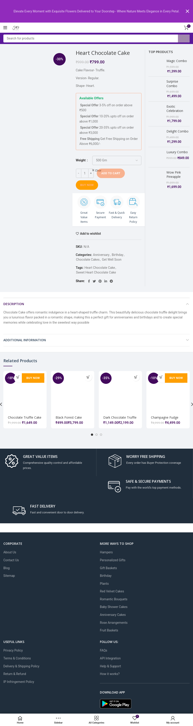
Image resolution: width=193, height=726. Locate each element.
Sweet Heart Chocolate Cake (96, 272)
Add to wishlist (90, 233)
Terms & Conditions (17, 658)
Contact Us (11, 560)
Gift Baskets (108, 568)
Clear (98, 170)
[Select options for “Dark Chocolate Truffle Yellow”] (136, 377)
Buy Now (87, 184)
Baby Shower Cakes (114, 607)
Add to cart (110, 173)
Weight (81, 160)
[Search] (96, 38)
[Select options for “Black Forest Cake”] (88, 377)
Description (13, 304)
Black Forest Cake (69, 417)
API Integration (110, 658)
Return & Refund (14, 674)
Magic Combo (176, 60)
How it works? (110, 674)
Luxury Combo (177, 152)
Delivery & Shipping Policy (21, 666)
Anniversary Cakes (113, 614)
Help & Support (110, 666)
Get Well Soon (111, 259)
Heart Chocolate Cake (99, 267)
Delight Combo (177, 131)
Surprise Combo (172, 83)
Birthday (117, 254)
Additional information (24, 340)
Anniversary (101, 254)
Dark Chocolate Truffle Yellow (120, 419)
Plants (104, 583)
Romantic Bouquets (113, 599)
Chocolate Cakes (88, 259)
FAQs (103, 650)
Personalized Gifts (113, 560)
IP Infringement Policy (18, 681)
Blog (6, 568)
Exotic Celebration (174, 108)
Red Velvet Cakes (112, 591)
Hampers (106, 552)
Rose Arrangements (114, 622)
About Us (9, 552)
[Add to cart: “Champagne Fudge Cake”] (161, 377)
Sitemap (9, 575)
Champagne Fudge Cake (164, 417)
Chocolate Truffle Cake (24, 417)
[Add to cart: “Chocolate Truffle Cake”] (18, 377)
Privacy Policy (13, 650)
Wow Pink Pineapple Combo (173, 170)
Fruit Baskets (109, 630)
